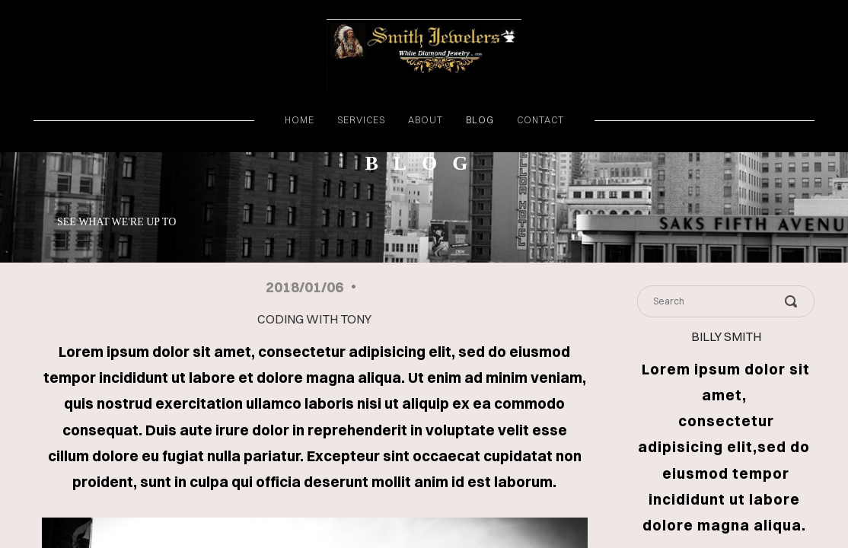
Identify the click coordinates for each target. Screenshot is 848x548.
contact (540, 120)
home (299, 120)
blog (480, 120)
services (361, 120)
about (425, 120)
